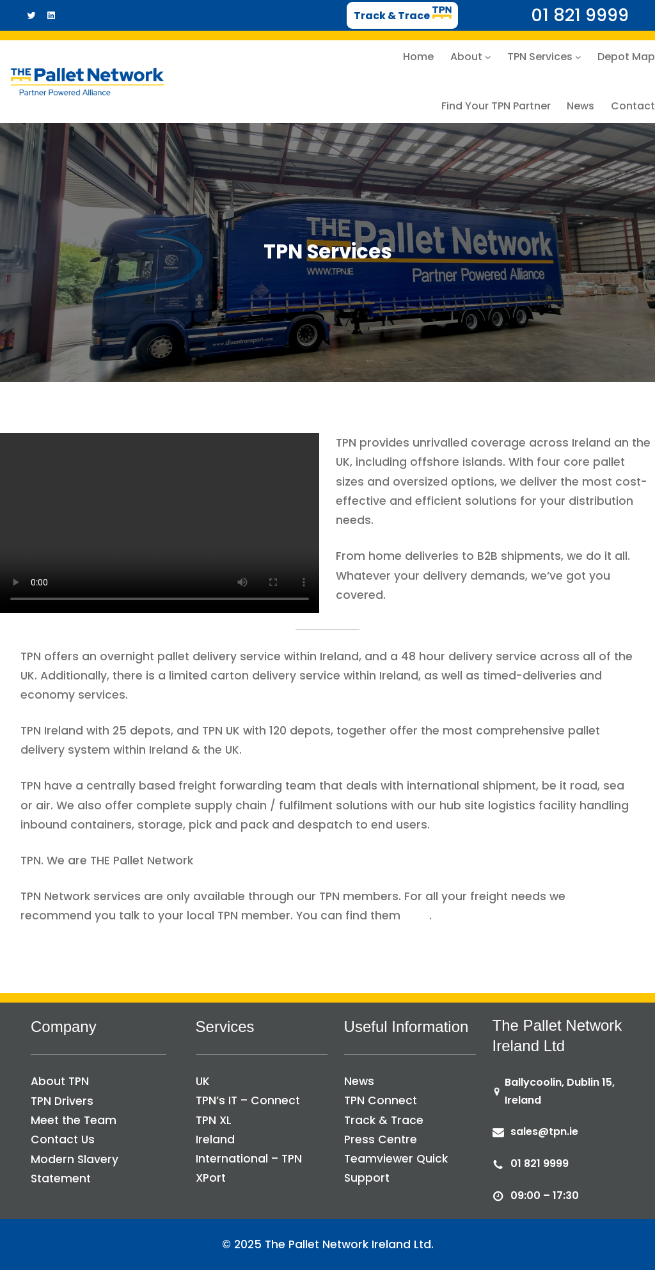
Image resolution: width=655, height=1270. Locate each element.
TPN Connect (380, 1100)
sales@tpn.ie (544, 1131)
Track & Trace (383, 1120)
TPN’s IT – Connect (248, 1100)
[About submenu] (488, 57)
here (416, 915)
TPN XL (214, 1120)
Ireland (215, 1139)
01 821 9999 (539, 1163)
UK (203, 1081)
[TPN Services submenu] (578, 57)
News (359, 1081)
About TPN (60, 1081)
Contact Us (63, 1139)
